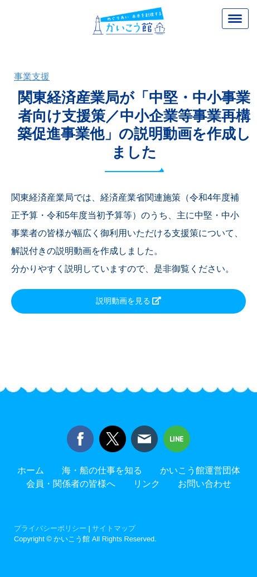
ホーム (30, 470)
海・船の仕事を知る (102, 470)
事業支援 (32, 76)
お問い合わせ (204, 483)
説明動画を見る (124, 300)
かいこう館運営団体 (200, 470)
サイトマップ (113, 528)
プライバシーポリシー (50, 528)
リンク (146, 483)
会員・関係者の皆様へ (70, 483)
